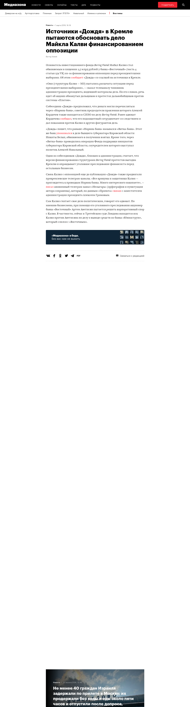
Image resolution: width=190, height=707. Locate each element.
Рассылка (87, 676)
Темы (49, 687)
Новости (36, 4)
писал (50, 187)
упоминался (64, 133)
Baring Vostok (51, 56)
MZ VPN (86, 681)
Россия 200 (88, 687)
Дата (84, 4)
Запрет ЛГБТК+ (62, 13)
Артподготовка (32, 13)
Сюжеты (49, 4)
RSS (85, 670)
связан (117, 191)
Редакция (51, 670)
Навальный (78, 13)
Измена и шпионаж (96, 13)
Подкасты (95, 4)
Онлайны (62, 4)
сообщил (65, 119)
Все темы (117, 13)
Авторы (50, 681)
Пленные (47, 13)
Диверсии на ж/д (13, 13)
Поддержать (167, 4)
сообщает (77, 78)
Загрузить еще (95, 574)
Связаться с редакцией (130, 255)
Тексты (74, 4)
